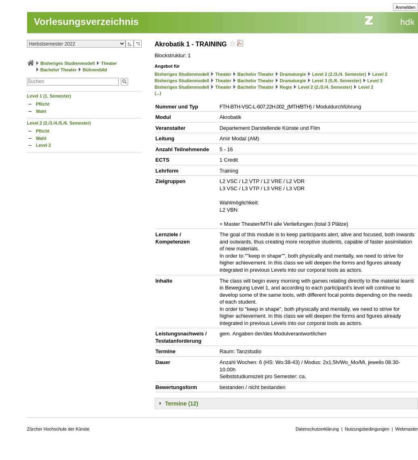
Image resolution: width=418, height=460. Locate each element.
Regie (286, 87)
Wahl (41, 111)
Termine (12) (181, 403)
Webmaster (406, 429)
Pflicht (43, 104)
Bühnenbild (95, 69)
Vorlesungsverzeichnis (86, 21)
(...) (158, 93)
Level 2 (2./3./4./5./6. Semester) (59, 123)
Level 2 (43, 145)
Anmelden (405, 7)
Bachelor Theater (58, 69)
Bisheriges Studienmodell (67, 63)
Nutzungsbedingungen (367, 429)
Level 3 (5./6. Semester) (336, 80)
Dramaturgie (293, 74)
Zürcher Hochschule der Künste (58, 429)
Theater (109, 63)
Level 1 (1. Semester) (49, 96)
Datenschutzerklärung (317, 429)
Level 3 (375, 80)
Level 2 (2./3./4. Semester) (339, 74)
